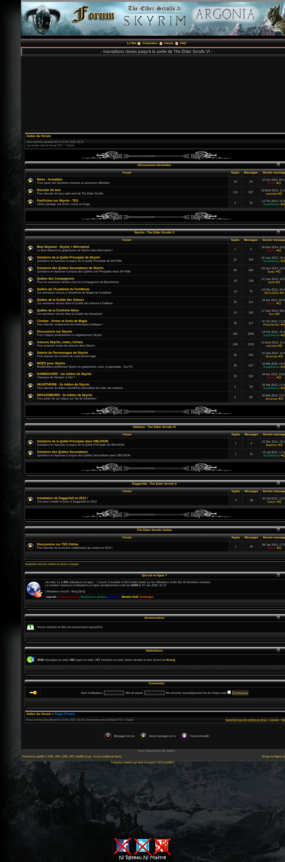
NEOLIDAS (271, 292)
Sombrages (146, 596)
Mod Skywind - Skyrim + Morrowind (63, 247)
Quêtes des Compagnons (55, 278)
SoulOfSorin (271, 204)
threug (170, 659)
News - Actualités (49, 179)
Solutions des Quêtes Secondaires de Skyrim (70, 268)
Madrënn (271, 444)
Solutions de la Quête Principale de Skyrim (68, 257)
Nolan (271, 271)
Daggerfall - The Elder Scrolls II (154, 483)
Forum (168, 43)
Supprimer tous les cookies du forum (46, 564)
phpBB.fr (169, 762)
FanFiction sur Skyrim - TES (57, 200)
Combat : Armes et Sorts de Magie (62, 321)
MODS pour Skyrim (51, 363)
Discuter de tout (48, 190)
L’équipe (73, 564)
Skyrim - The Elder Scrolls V (154, 232)
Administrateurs (69, 596)
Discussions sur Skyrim (54, 331)
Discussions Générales (154, 165)
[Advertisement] (142, 800)
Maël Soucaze (146, 762)
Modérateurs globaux (94, 596)
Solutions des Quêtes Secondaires (62, 452)
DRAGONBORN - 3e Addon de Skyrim (64, 395)
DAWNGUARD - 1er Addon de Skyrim (64, 374)
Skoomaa (271, 356)
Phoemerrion (271, 324)
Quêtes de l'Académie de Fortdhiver (63, 289)
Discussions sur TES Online (57, 544)
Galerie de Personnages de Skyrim (62, 353)
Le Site (131, 43)
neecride (271, 193)
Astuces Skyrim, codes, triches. (60, 342)
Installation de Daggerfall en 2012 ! (62, 498)
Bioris (271, 183)
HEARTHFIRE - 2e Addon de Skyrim (63, 384)
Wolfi (271, 282)
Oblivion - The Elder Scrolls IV (154, 426)
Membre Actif (130, 596)
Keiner (271, 501)
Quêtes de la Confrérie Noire (58, 310)
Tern (271, 314)
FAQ (183, 43)
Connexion (150, 43)
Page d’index (64, 714)
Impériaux (114, 596)
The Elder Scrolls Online (154, 529)
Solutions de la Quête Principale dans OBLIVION (72, 441)
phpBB (40, 756)
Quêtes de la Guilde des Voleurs (60, 300)
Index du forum (39, 136)
